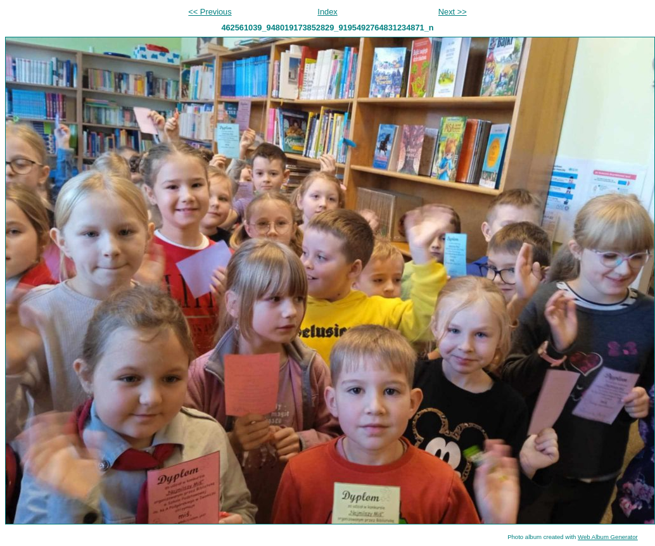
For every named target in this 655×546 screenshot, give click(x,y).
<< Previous (209, 11)
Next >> (452, 11)
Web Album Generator (608, 536)
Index (327, 11)
